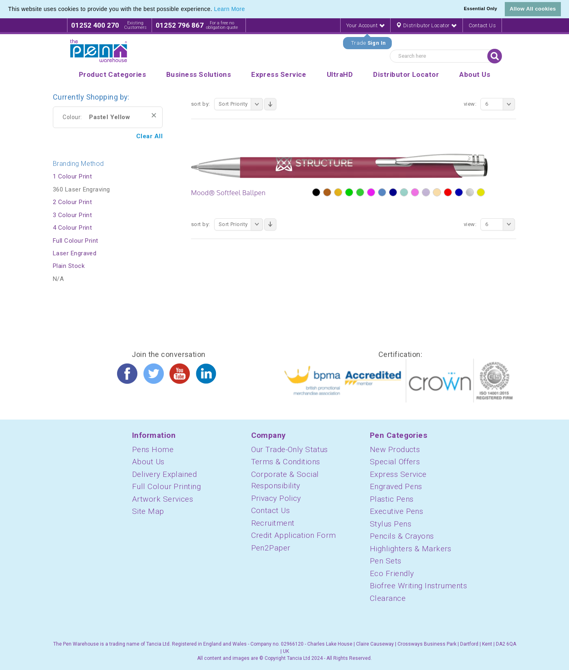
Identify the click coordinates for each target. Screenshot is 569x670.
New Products (395, 449)
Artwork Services (162, 499)
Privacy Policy (276, 498)
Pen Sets (386, 561)
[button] (248, 10)
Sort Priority (241, 104)
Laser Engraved (74, 253)
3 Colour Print (72, 215)
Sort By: (200, 104)
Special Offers (395, 461)
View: (470, 104)
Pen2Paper (271, 548)
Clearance (388, 598)
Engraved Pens (396, 486)
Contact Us (482, 25)
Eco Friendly (392, 573)
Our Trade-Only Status (289, 449)
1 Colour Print (72, 176)
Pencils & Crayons (402, 536)
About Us (148, 461)
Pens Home (153, 449)
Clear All (149, 136)
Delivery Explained (164, 474)
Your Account (365, 25)
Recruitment (273, 523)
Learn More (229, 9)
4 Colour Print (72, 227)
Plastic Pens (391, 499)
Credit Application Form (293, 535)
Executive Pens (396, 511)
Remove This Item (154, 115)
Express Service (398, 474)
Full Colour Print (75, 240)
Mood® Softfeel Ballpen (228, 193)
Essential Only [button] (480, 8)
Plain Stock (69, 266)
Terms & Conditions (285, 461)
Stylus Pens (390, 524)
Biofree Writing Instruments (418, 585)
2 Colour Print (72, 202)
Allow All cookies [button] (533, 9)
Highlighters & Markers (411, 548)
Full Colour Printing (166, 486)
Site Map (148, 511)
